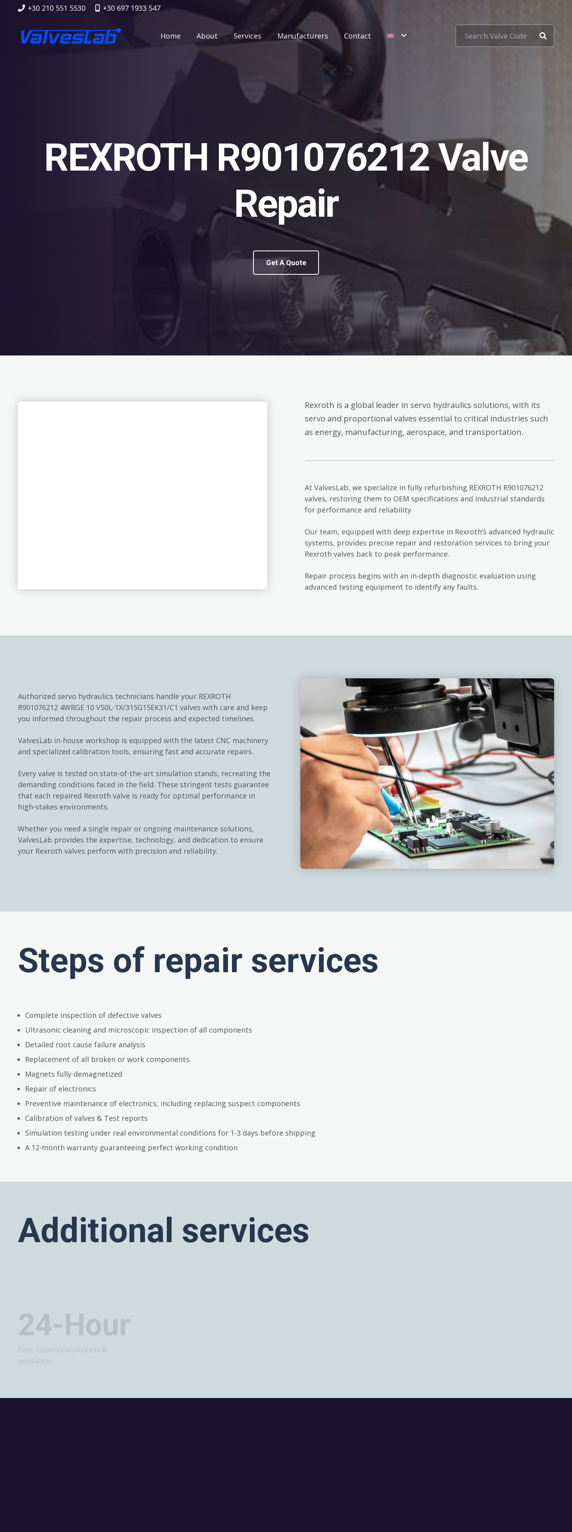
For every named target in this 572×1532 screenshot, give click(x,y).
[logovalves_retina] (71, 36)
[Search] (543, 36)
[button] (397, 36)
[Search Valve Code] (505, 36)
